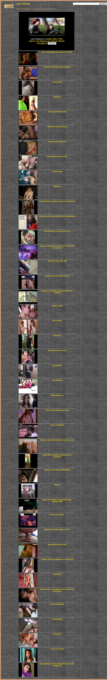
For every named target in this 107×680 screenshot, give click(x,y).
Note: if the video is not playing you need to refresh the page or (46, 41)
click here (52, 43)
